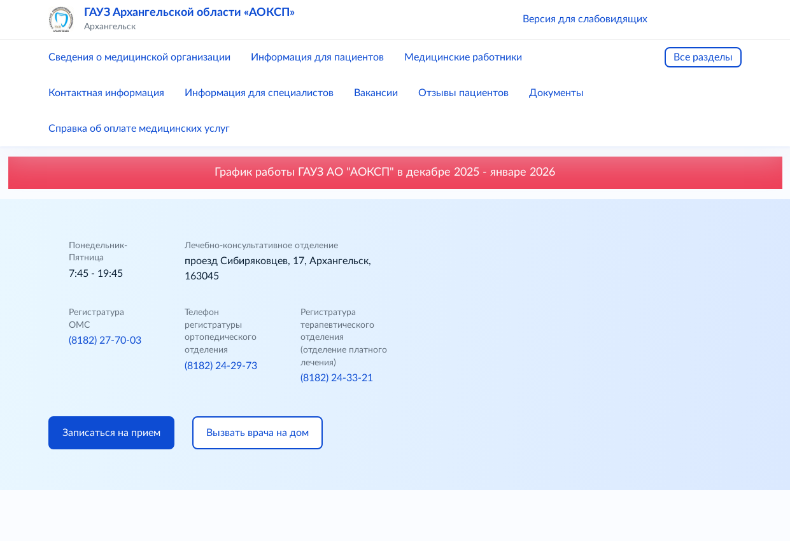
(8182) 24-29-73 (221, 366)
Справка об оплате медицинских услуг (139, 128)
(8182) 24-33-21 (336, 378)
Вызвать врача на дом (257, 433)
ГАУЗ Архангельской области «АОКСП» (189, 12)
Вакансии (376, 93)
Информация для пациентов (317, 57)
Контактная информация (106, 93)
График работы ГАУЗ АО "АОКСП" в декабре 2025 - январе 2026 (395, 172)
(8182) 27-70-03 (105, 340)
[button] (675, 19)
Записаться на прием (111, 433)
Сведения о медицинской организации (139, 57)
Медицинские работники (463, 57)
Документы (556, 93)
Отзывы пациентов (463, 93)
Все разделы (703, 57)
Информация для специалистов (259, 93)
